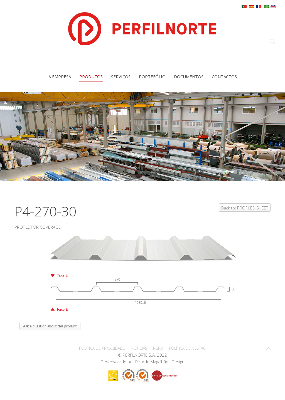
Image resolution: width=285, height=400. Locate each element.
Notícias (139, 348)
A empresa (59, 76)
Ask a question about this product (50, 326)
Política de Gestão (187, 348)
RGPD (158, 348)
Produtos (91, 76)
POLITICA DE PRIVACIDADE (102, 348)
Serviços (121, 76)
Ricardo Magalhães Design (160, 361)
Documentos (188, 76)
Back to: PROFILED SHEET (244, 208)
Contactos (224, 76)
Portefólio (152, 76)
